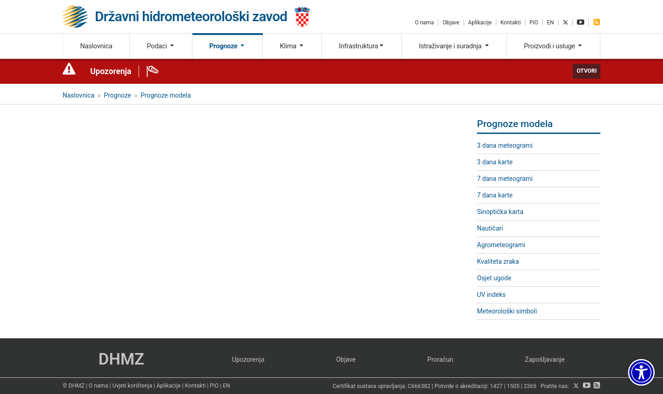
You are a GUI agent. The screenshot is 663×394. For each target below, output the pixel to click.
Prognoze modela (165, 95)
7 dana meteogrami (505, 178)
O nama (424, 22)
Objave (450, 22)
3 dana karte (494, 162)
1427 (496, 386)
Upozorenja (110, 71)
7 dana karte (494, 195)
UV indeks (491, 294)
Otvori (586, 71)
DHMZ (121, 359)
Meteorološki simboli (507, 311)
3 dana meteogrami (505, 145)
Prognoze (227, 46)
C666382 (419, 386)
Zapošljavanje (544, 359)
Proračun (440, 359)
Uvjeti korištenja (132, 385)
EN (550, 22)
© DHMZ (73, 385)
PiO (533, 22)
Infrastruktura (361, 46)
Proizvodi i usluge (553, 46)
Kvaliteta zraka (498, 261)
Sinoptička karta (500, 211)
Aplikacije (480, 22)
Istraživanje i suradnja (454, 46)
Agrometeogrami (501, 245)
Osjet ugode (494, 278)
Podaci (161, 46)
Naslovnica (96, 46)
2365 (529, 386)
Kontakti (510, 22)
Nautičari (490, 228)
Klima (292, 46)
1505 (513, 386)
